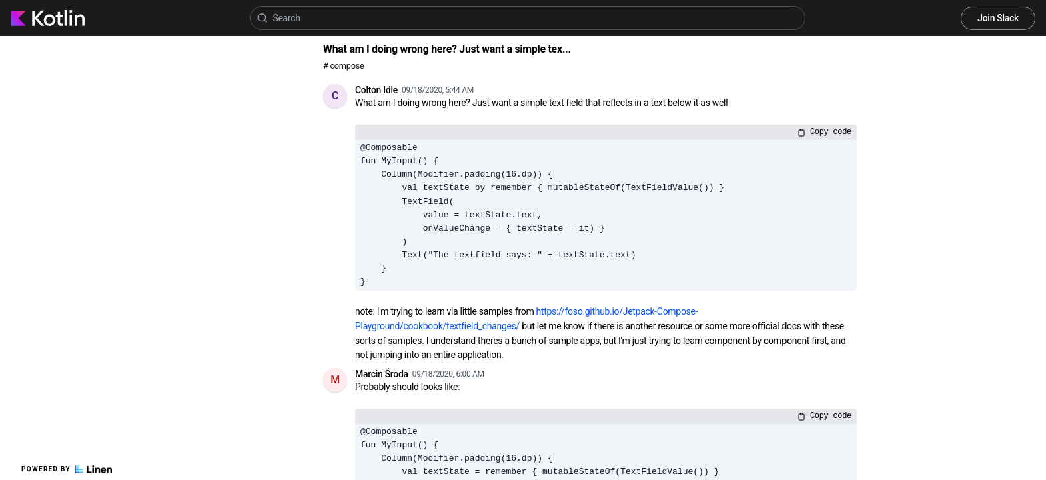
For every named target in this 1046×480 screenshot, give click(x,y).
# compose (343, 66)
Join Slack (998, 18)
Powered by (66, 469)
